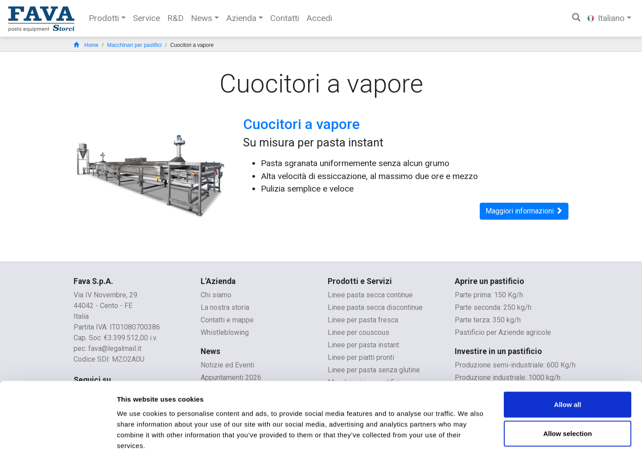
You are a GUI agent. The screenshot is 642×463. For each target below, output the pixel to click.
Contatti (284, 18)
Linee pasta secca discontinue (375, 307)
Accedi (319, 18)
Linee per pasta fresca (363, 320)
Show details (468, 445)
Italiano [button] (606, 18)
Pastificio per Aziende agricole (503, 332)
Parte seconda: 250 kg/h (493, 307)
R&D (175, 18)
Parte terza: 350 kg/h (488, 320)
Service (146, 18)
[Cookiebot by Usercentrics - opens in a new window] (58, 445)
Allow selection (567, 397)
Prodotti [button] (104, 18)
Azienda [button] (241, 18)
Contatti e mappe (227, 320)
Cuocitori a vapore (301, 124)
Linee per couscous (358, 332)
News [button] (201, 18)
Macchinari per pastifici (134, 45)
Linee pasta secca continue (370, 295)
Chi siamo (216, 295)
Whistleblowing (225, 332)
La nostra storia (225, 307)
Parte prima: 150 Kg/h (489, 295)
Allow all (567, 368)
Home (86, 45)
